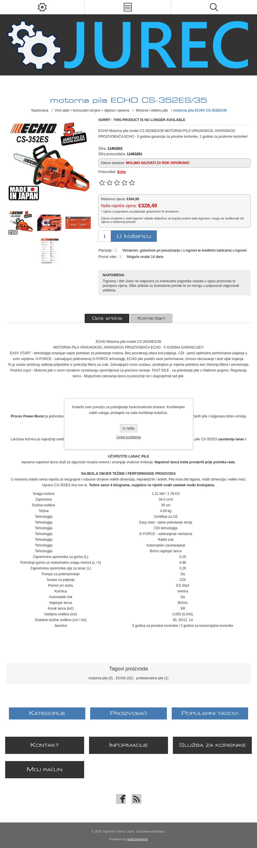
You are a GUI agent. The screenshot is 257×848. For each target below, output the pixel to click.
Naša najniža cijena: (119, 205)
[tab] (107, 318)
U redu (128, 428)
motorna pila (97, 678)
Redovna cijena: (113, 199)
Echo (121, 172)
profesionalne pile (149, 678)
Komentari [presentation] (151, 318)
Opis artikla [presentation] (107, 318)
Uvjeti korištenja (128, 437)
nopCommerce (137, 839)
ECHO (121, 678)
